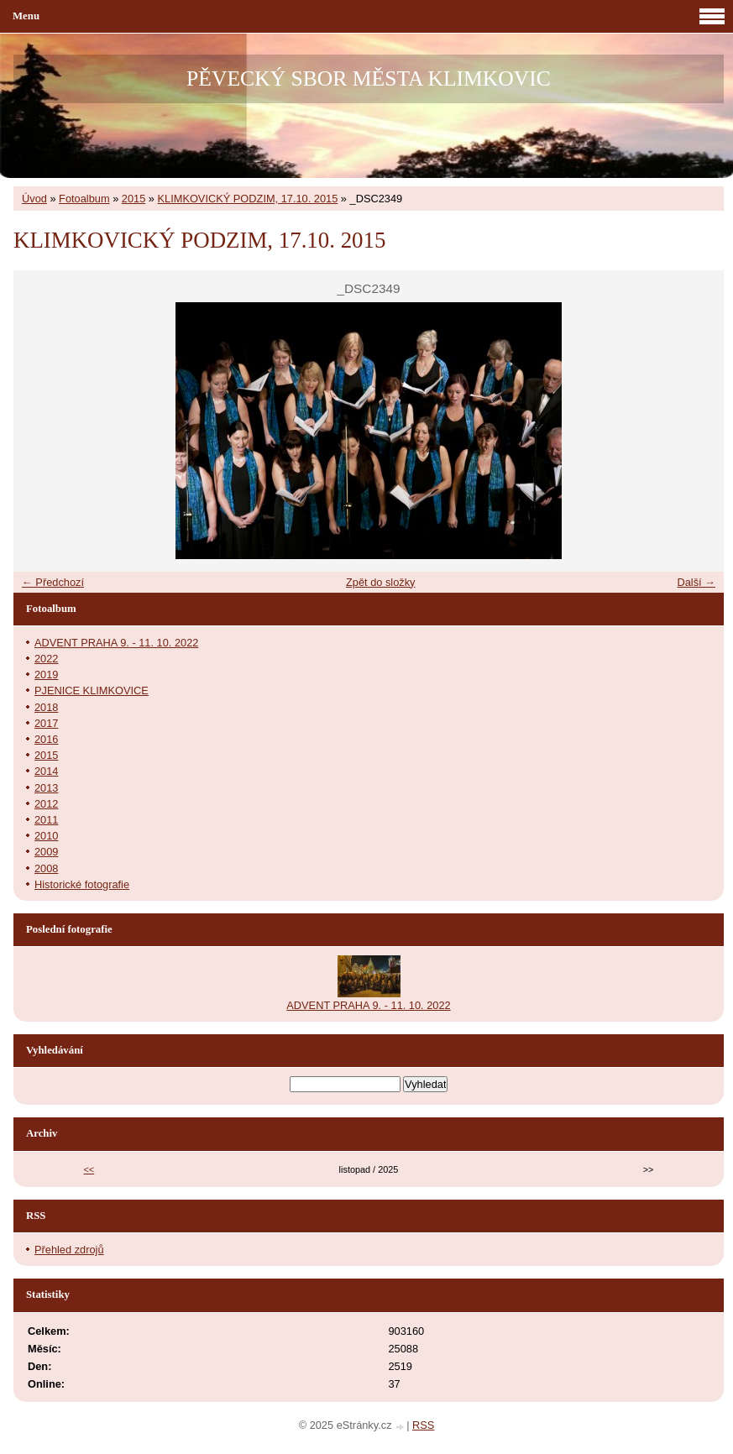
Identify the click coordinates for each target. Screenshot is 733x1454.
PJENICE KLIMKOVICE (91, 690)
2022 (46, 658)
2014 (46, 771)
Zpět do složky (381, 582)
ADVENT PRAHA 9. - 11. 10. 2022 (116, 642)
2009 (46, 851)
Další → (696, 582)
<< (89, 1169)
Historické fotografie (81, 884)
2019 (46, 674)
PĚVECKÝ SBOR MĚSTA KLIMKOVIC (368, 78)
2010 (46, 835)
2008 (46, 868)
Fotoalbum (84, 198)
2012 (46, 804)
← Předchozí (53, 582)
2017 (46, 723)
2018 (46, 707)
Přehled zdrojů (69, 1249)
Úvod (34, 198)
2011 (46, 819)
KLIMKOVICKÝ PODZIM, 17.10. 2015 (248, 198)
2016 (46, 739)
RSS (423, 1425)
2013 (46, 788)
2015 (133, 198)
